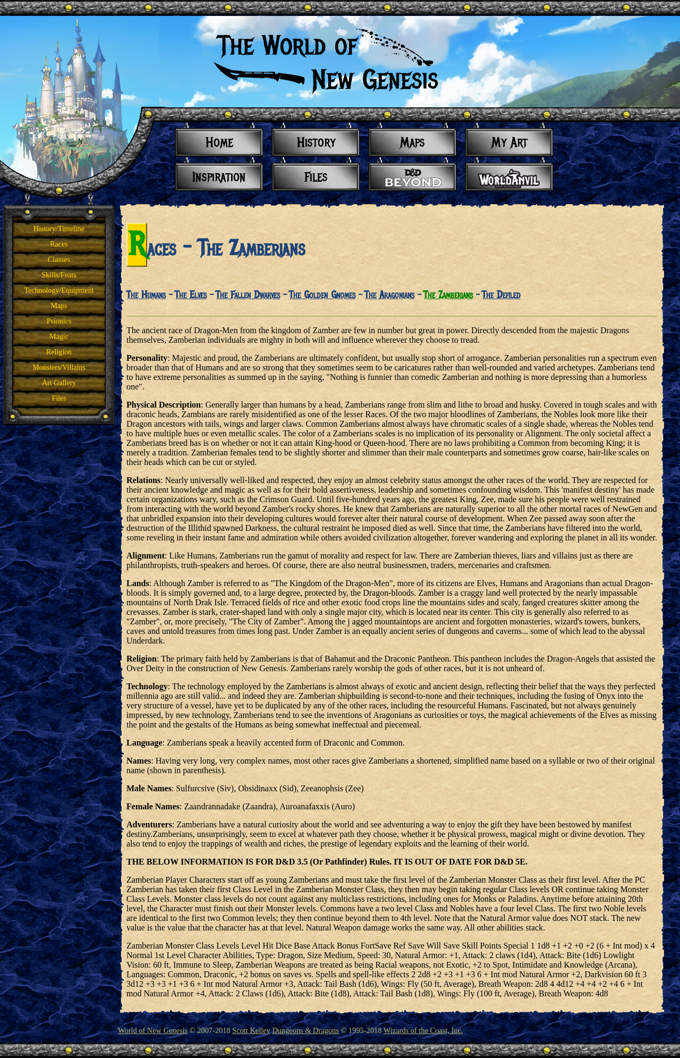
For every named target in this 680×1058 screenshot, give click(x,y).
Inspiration (219, 176)
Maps (58, 306)
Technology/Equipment (59, 290)
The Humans (146, 295)
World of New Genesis (153, 1030)
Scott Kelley (251, 1030)
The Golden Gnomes (322, 295)
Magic (59, 337)
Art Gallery (59, 383)
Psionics (59, 321)
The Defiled (501, 295)
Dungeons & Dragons (305, 1030)
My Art (509, 142)
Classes (59, 260)
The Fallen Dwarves (248, 295)
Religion (59, 352)
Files (59, 398)
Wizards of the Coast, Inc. (423, 1030)
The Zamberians (448, 295)
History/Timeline (58, 229)
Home (219, 142)
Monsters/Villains (59, 367)
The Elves (191, 295)
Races (58, 244)
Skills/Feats (58, 275)
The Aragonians (389, 295)
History (316, 142)
